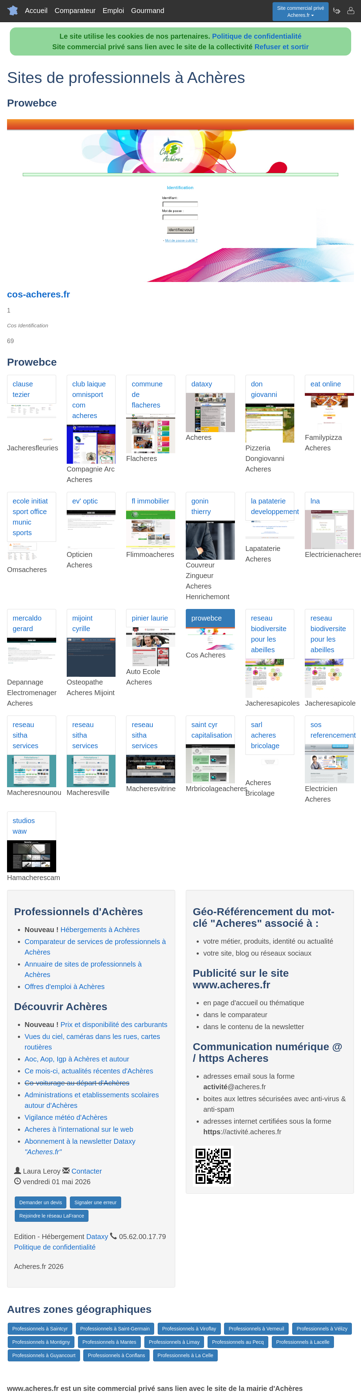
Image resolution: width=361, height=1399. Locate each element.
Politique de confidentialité (256, 36)
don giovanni (264, 389)
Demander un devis (40, 1202)
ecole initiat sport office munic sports (30, 517)
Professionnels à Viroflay (189, 1328)
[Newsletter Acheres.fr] (336, 10)
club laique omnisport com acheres (89, 399)
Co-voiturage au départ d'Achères (77, 1083)
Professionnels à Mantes (109, 1342)
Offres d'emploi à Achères (65, 986)
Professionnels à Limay (174, 1342)
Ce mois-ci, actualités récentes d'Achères (89, 1071)
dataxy (201, 384)
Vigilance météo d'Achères (66, 1117)
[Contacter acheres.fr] (350, 10)
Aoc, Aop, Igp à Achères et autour (77, 1059)
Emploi (113, 10)
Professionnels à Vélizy (322, 1328)
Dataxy (97, 1236)
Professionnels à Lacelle (303, 1342)
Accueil (36, 10)
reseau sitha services (25, 735)
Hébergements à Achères (100, 929)
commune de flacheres (147, 394)
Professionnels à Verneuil (256, 1328)
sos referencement (332, 730)
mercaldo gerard (27, 623)
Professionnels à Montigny (41, 1342)
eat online (325, 384)
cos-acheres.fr (38, 294)
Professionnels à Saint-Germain (115, 1328)
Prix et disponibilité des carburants (114, 1024)
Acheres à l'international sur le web (79, 1129)
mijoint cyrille (82, 623)
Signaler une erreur (95, 1202)
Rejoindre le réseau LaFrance (51, 1216)
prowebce (206, 618)
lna (315, 501)
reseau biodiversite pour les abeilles (269, 634)
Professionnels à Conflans (116, 1355)
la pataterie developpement (273, 506)
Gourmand (147, 10)
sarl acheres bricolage (265, 735)
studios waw (24, 826)
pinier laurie (150, 618)
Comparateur (75, 10)
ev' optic (85, 501)
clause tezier (23, 389)
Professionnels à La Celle (186, 1355)
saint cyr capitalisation (211, 730)
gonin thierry (201, 506)
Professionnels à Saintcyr (40, 1328)
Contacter (86, 1171)
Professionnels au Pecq (238, 1342)
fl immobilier (150, 501)
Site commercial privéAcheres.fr (300, 11)
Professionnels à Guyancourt (44, 1355)
